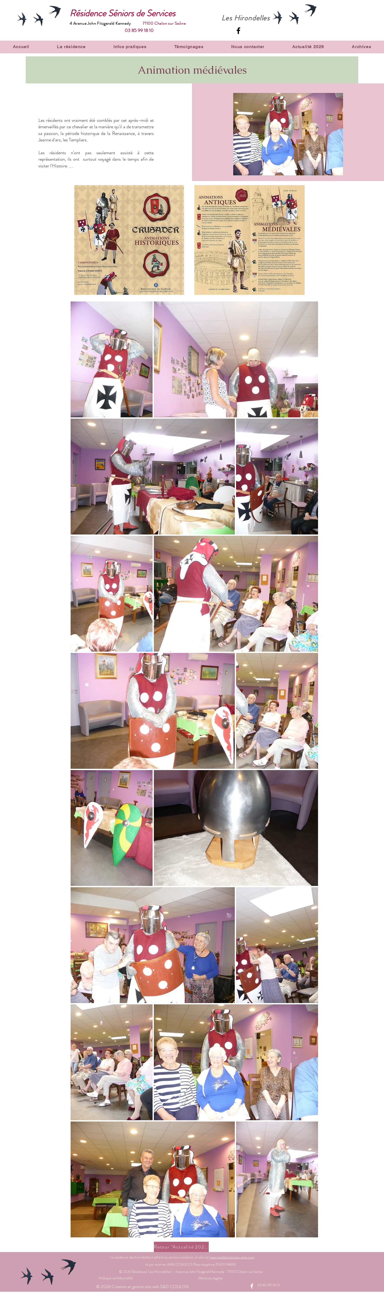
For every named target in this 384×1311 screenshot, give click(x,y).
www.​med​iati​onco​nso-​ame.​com (232, 1257)
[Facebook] (238, 30)
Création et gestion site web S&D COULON (151, 1286)
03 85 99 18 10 (139, 30)
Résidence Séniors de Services (122, 13)
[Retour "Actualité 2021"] (181, 1247)
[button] (71, 47)
